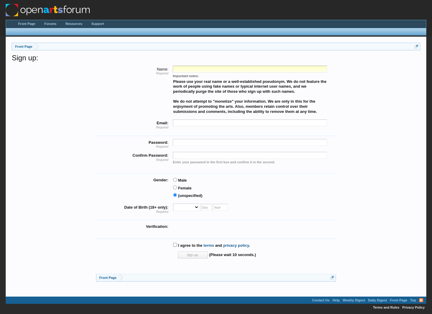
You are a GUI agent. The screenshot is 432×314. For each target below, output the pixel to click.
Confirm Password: (150, 155)
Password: (158, 142)
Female (182, 188)
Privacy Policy (413, 307)
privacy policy (236, 245)
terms (208, 245)
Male (180, 180)
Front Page (26, 24)
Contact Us (321, 300)
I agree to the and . (211, 245)
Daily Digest (377, 300)
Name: (162, 69)
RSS (421, 300)
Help (336, 300)
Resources (73, 24)
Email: (162, 123)
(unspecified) (187, 195)
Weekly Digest (354, 300)
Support (97, 24)
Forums (50, 24)
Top (413, 300)
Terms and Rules (386, 307)
